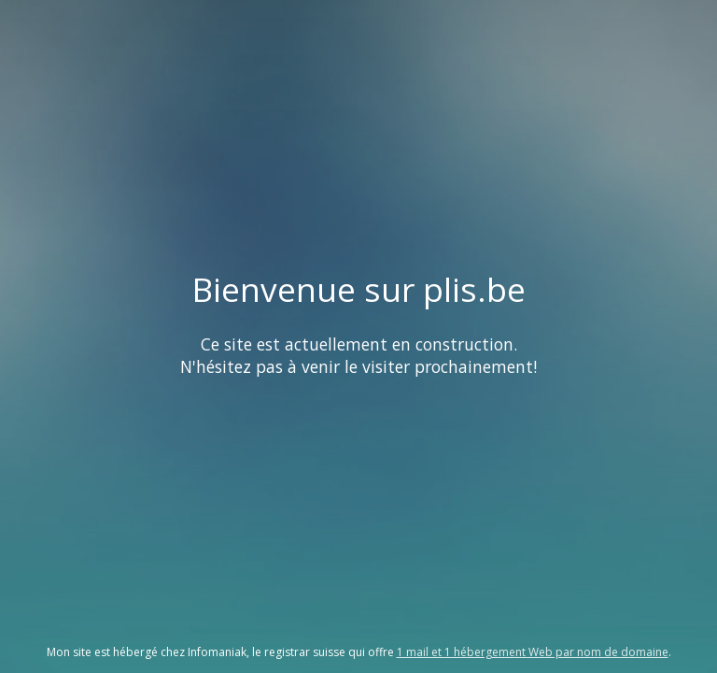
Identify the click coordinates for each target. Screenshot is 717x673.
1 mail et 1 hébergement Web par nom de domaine (532, 652)
